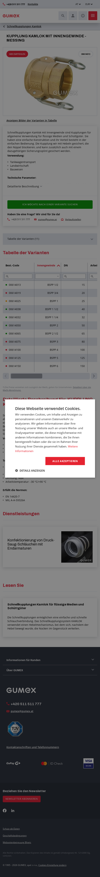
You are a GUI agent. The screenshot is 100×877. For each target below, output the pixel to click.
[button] (30, 470)
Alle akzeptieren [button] (65, 461)
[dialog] (50, 438)
